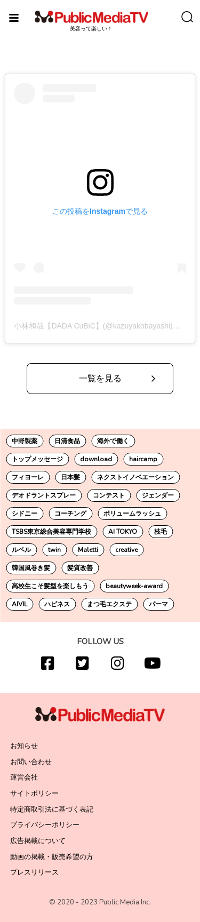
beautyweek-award (134, 586)
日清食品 (67, 441)
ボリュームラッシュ (132, 513)
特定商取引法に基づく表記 (51, 809)
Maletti (88, 550)
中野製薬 (24, 441)
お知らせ (24, 746)
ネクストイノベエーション (135, 477)
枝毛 (160, 531)
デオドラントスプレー (44, 495)
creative (126, 550)
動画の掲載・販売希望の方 (51, 857)
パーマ (158, 604)
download (96, 459)
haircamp (143, 459)
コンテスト (109, 495)
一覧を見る (100, 378)
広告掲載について (38, 841)
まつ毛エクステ (109, 604)
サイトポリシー (34, 793)
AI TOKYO (122, 531)
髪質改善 (80, 568)
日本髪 (70, 477)
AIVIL (19, 604)
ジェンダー (158, 495)
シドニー (24, 513)
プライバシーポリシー (44, 825)
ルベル (21, 550)
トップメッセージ (37, 459)
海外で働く (113, 441)
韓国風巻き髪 (31, 568)
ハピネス (57, 604)
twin (54, 550)
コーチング (70, 513)
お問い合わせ (31, 762)
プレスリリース (34, 872)
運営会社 (24, 777)
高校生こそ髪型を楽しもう (50, 586)
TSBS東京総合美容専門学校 (51, 531)
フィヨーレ (28, 477)
